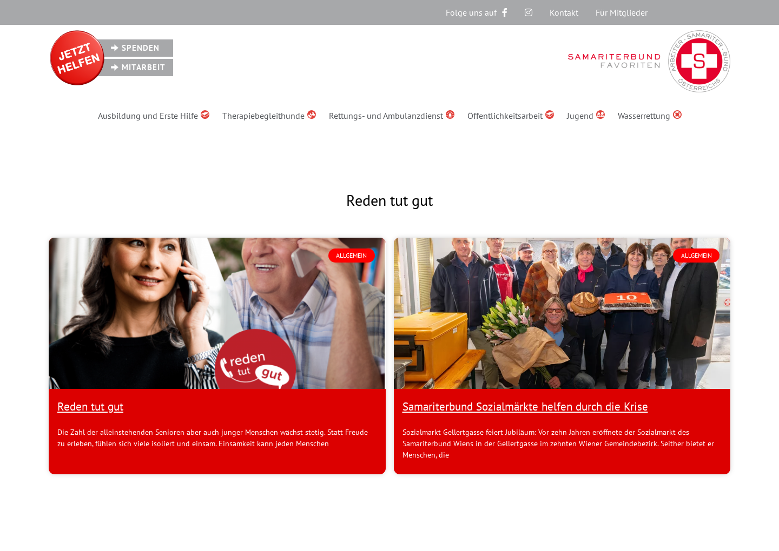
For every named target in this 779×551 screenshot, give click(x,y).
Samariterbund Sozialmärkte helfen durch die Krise (525, 406)
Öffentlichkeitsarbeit (510, 115)
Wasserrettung (650, 115)
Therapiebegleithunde (269, 115)
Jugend (586, 115)
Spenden (141, 48)
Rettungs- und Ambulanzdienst (391, 115)
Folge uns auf (476, 12)
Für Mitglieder (622, 12)
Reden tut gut (90, 406)
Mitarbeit (144, 67)
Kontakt (564, 12)
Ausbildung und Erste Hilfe (153, 115)
